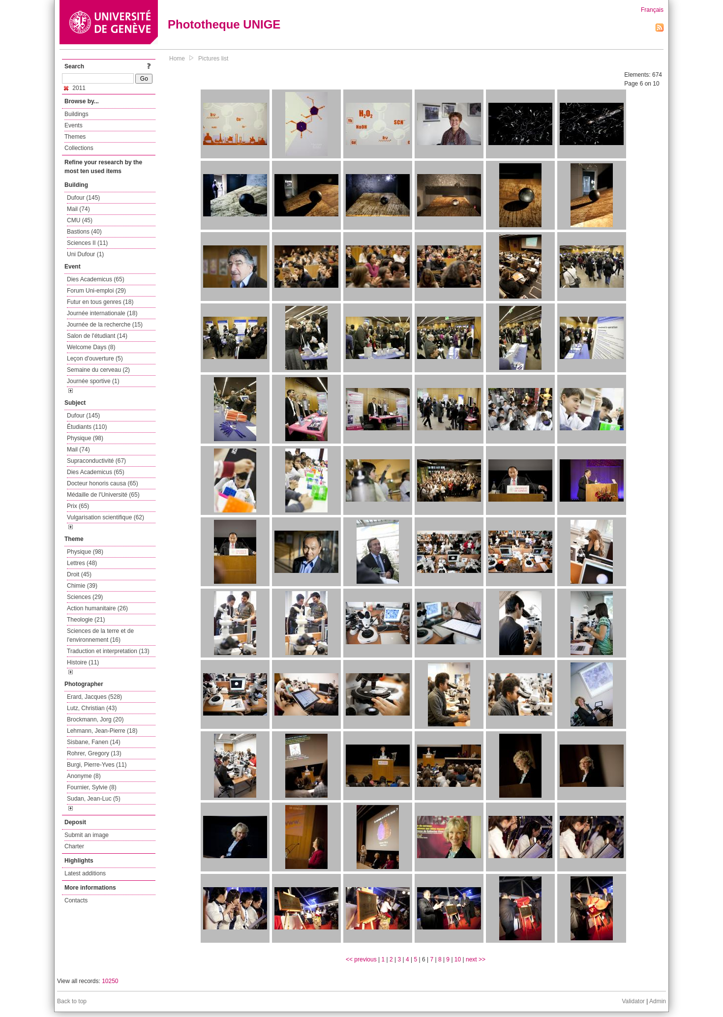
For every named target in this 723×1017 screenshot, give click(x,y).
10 (457, 959)
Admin (657, 1001)
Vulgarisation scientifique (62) (105, 517)
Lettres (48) (82, 563)
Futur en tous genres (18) (100, 302)
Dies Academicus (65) (95, 279)
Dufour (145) (83, 197)
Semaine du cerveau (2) (98, 369)
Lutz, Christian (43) (92, 708)
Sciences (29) (85, 597)
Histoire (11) (83, 662)
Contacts (76, 900)
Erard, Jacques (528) (94, 696)
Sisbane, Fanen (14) (93, 742)
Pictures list (213, 58)
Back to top (72, 1001)
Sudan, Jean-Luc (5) (93, 798)
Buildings (76, 114)
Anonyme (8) (84, 776)
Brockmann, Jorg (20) (95, 719)
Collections (78, 148)
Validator (633, 1001)
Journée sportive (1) (93, 381)
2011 (75, 88)
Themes (75, 136)
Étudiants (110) (87, 426)
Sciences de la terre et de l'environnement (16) (100, 635)
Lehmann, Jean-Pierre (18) (102, 730)
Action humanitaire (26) (97, 608)
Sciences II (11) (87, 242)
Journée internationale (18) (102, 313)
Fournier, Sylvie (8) (92, 787)
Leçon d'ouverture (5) (95, 358)
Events (73, 125)
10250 (110, 981)
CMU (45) (79, 220)
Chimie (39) (82, 585)
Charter (74, 846)
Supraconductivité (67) (96, 460)
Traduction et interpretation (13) (108, 651)
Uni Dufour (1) (85, 254)
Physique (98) (85, 438)
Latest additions (85, 873)
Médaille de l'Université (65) (103, 494)
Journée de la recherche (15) (105, 324)
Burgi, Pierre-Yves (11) (96, 764)
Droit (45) (79, 574)
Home (177, 58)
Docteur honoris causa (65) (102, 483)
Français (652, 9)
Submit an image (86, 835)
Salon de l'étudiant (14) (97, 335)
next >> (475, 959)
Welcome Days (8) (91, 347)
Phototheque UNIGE (224, 24)
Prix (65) (78, 506)
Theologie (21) (86, 619)
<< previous (361, 959)
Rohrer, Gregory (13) (94, 753)
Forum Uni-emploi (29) (96, 290)
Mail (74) (78, 209)
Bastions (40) (84, 231)
